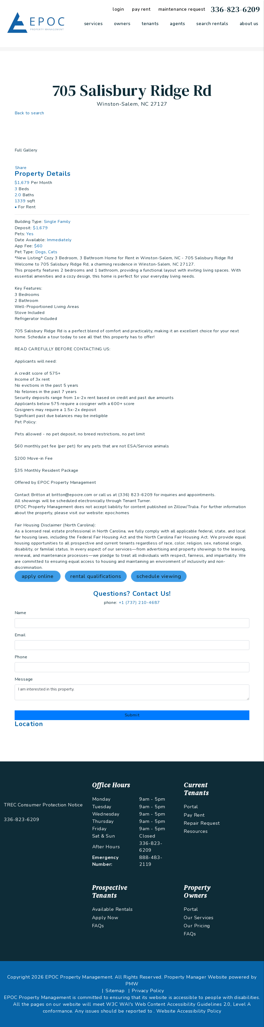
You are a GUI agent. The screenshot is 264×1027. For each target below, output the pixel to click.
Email (20, 635)
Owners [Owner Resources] (122, 24)
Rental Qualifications (95, 576)
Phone (21, 657)
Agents (177, 24)
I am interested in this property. (132, 692)
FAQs (98, 926)
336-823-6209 (235, 9)
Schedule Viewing (158, 576)
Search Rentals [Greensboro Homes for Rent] (212, 24)
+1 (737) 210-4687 (139, 602)
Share (21, 168)
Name (20, 613)
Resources (196, 831)
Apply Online (38, 576)
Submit (132, 715)
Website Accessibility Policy (188, 1011)
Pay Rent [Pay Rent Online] (141, 9)
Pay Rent (194, 815)
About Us (249, 24)
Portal (191, 807)
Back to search (29, 113)
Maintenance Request (181, 9)
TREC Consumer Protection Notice (43, 805)
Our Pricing (197, 926)
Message (24, 679)
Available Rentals (112, 909)
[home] (36, 23)
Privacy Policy (148, 990)
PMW (132, 984)
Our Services (199, 917)
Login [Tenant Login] (118, 9)
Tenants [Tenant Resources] (150, 24)
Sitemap (115, 990)
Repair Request (202, 823)
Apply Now (105, 917)
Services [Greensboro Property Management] (93, 24)
